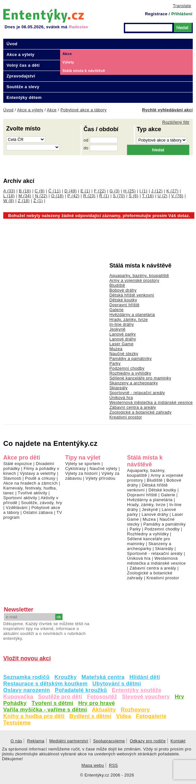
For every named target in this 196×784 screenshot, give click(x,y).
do (86, 147)
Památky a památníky (130, 358)
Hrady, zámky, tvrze (128, 319)
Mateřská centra (103, 677)
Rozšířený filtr (175, 122)
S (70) (119, 195)
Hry (179, 697)
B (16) (25, 190)
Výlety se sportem (82, 463)
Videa (123, 716)
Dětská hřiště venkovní (131, 295)
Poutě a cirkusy (40, 478)
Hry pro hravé (96, 703)
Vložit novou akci (27, 658)
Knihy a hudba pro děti (34, 716)
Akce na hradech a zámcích (30, 483)
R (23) (89, 195)
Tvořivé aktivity (32, 492)
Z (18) (24, 200)
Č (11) (54, 190)
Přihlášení (181, 13)
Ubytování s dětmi (116, 684)
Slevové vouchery (146, 697)
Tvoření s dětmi (52, 703)
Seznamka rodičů (26, 677)
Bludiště (117, 285)
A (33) (9, 190)
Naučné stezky (123, 353)
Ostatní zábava (38, 512)
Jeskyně (117, 329)
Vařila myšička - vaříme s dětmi (45, 710)
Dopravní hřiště (124, 304)
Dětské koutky (123, 299)
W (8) (8, 200)
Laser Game (121, 343)
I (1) (143, 190)
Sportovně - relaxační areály (137, 392)
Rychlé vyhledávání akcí (167, 109)
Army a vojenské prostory (134, 280)
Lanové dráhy (122, 339)
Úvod (12, 43)
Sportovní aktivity (20, 497)
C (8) (40, 190)
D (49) (70, 190)
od (86, 140)
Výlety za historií (81, 473)
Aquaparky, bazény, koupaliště (139, 275)
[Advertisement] (52, 272)
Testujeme (17, 723)
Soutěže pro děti (60, 697)
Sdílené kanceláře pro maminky (140, 378)
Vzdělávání (17, 507)
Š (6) (133, 195)
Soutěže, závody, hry (41, 502)
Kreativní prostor (125, 417)
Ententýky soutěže (137, 690)
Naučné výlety (103, 468)
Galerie (116, 309)
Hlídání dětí (144, 677)
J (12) (157, 190)
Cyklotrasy (75, 468)
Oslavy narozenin (26, 690)
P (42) (73, 195)
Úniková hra (121, 397)
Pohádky (15, 703)
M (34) (25, 195)
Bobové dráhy (123, 290)
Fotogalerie (151, 716)
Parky (115, 363)
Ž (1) (38, 200)
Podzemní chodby (126, 368)
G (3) (115, 190)
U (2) (162, 195)
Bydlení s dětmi (90, 716)
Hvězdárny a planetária (132, 314)
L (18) (9, 195)
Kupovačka (18, 697)
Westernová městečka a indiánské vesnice (151, 402)
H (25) (130, 190)
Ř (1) (104, 195)
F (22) (100, 190)
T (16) (148, 195)
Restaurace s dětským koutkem (45, 684)
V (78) (177, 195)
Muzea (115, 348)
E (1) (85, 190)
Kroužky (66, 677)
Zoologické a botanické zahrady (140, 412)
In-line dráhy (121, 324)
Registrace (156, 13)
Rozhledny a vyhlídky (130, 373)
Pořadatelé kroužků (81, 690)
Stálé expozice (17, 463)
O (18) (57, 195)
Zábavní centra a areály (132, 407)
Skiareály (118, 387)
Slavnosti (12, 478)
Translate (182, 5)
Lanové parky (122, 334)
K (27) (172, 190)
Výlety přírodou (100, 478)
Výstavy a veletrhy (38, 473)
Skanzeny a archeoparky (133, 382)
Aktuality (104, 710)
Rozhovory (135, 710)
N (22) (41, 195)
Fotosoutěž (102, 697)
